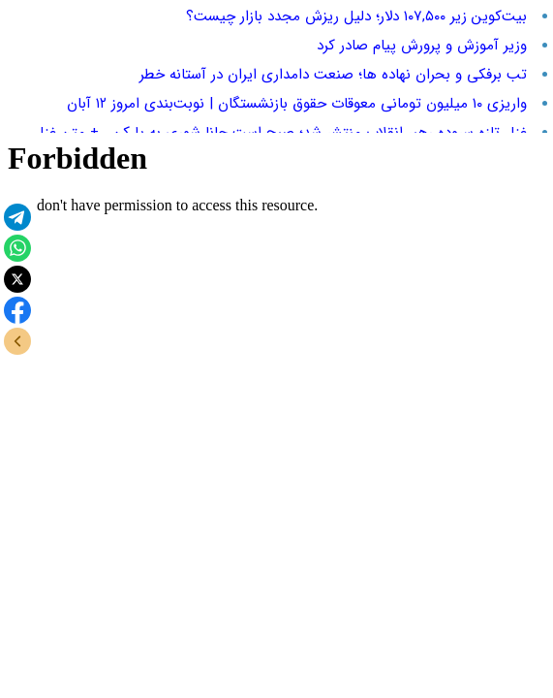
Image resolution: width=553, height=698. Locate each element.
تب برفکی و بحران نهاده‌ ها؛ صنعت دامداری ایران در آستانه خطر (333, 74)
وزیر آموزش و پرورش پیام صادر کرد (422, 45)
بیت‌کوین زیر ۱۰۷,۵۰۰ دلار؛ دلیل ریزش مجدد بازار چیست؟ (356, 16)
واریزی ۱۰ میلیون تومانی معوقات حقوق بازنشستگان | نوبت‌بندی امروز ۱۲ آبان (297, 103)
